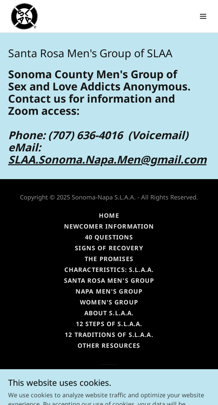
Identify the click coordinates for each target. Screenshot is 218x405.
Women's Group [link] (109, 302)
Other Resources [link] (109, 345)
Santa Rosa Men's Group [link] (109, 280)
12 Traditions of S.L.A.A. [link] (109, 335)
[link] (24, 16)
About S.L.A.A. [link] (109, 313)
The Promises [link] (109, 259)
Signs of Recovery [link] (109, 248)
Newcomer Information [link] (109, 226)
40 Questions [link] (109, 237)
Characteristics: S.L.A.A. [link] (109, 269)
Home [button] (109, 215)
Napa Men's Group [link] (109, 291)
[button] (203, 16)
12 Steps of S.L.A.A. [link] (109, 324)
